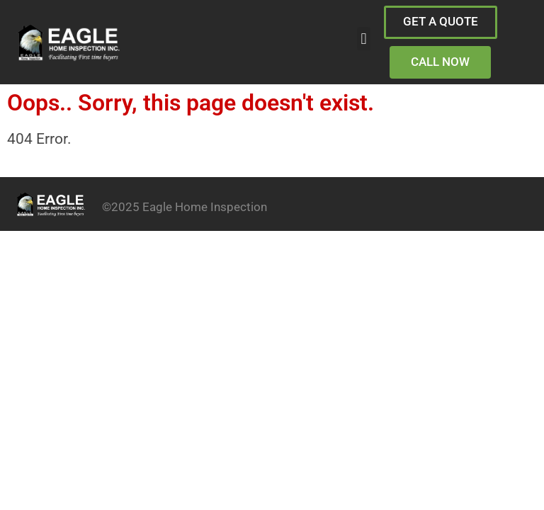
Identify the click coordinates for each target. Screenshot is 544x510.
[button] (363, 38)
